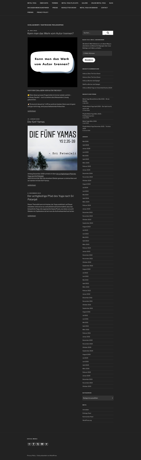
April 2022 (86, 283)
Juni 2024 (86, 191)
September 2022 (88, 265)
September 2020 (88, 351)
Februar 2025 (87, 166)
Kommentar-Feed (88, 416)
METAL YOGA (31, 3)
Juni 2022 (85, 276)
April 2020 (86, 365)
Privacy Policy (31, 455)
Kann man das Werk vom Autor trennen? (50, 33)
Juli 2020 (85, 358)
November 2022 (88, 258)
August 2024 (87, 184)
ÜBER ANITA (44, 3)
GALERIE (85, 3)
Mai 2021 (85, 322)
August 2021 (86, 312)
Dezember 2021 (87, 297)
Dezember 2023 (88, 212)
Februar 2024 (87, 205)
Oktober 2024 (87, 180)
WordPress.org (87, 420)
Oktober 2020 (87, 347)
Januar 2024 (86, 209)
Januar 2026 (86, 148)
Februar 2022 (87, 290)
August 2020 (87, 354)
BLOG (111, 3)
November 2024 (88, 177)
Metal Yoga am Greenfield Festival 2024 (100, 88)
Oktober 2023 (87, 219)
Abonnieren (89, 60)
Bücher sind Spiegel (94, 80)
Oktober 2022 (87, 262)
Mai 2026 (85, 141)
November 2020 (88, 344)
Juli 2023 (85, 230)
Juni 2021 (85, 319)
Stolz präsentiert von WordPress (47, 455)
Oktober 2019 (87, 386)
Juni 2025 (86, 152)
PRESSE (55, 7)
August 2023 (87, 226)
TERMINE (55, 3)
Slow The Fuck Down (94, 73)
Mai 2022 (85, 280)
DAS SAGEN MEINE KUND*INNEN (38, 7)
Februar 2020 (87, 372)
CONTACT (104, 7)
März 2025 (86, 163)
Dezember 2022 (87, 255)
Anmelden (86, 409)
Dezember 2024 (88, 173)
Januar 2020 (86, 375)
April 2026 (86, 145)
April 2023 (86, 241)
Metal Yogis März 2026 (90, 121)
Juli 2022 (85, 273)
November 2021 (88, 301)
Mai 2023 (85, 237)
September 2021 (88, 308)
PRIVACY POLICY (42, 12)
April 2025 (86, 159)
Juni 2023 (86, 234)
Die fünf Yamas (36, 121)
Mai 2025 (85, 155)
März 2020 (86, 368)
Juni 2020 (86, 361)
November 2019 (88, 383)
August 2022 (86, 269)
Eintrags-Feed (87, 413)
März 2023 (86, 244)
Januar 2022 (86, 294)
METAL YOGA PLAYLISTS (70, 3)
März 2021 (86, 329)
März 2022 (86, 287)
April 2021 (86, 326)
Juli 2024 (85, 187)
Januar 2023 (86, 251)
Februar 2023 (87, 248)
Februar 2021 (87, 333)
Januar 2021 (86, 336)
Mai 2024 (85, 194)
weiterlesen (32, 111)
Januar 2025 (86, 170)
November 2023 (88, 216)
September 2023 (88, 223)
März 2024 (86, 202)
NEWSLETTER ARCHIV (68, 7)
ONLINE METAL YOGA (98, 3)
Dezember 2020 (88, 340)
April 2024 (86, 198)
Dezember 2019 (87, 379)
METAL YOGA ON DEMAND (89, 7)
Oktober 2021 (87, 304)
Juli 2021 (85, 315)
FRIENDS (30, 12)
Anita (84, 73)
